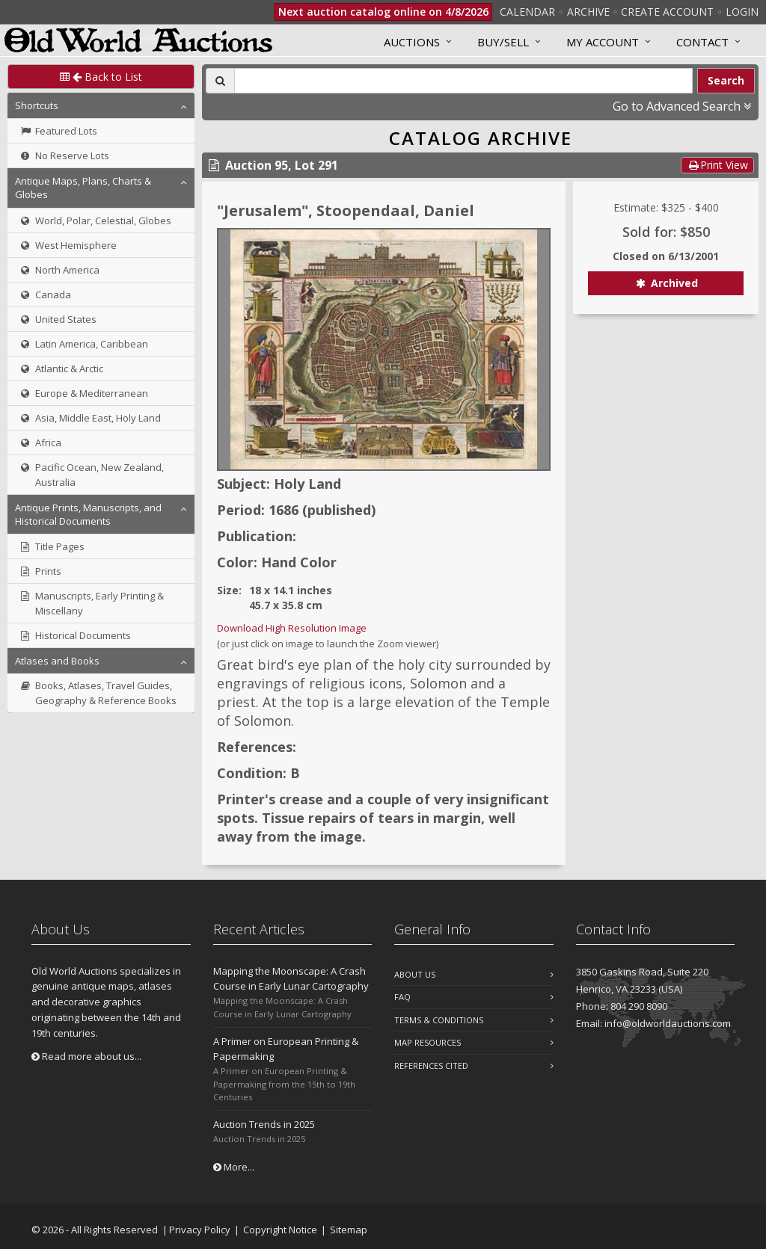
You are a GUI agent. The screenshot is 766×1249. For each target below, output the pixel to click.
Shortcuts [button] (36, 105)
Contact (702, 41)
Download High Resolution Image (292, 628)
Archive (588, 11)
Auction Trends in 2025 (264, 1124)
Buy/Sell (503, 41)
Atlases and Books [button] (57, 660)
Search (726, 80)
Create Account (667, 11)
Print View (717, 165)
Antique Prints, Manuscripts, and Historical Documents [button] (88, 514)
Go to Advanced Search (682, 106)
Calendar (527, 11)
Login (742, 11)
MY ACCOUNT (602, 41)
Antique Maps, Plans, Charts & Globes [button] (83, 187)
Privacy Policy (199, 1229)
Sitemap (348, 1229)
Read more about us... (86, 1056)
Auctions (412, 41)
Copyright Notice (280, 1229)
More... (233, 1167)
